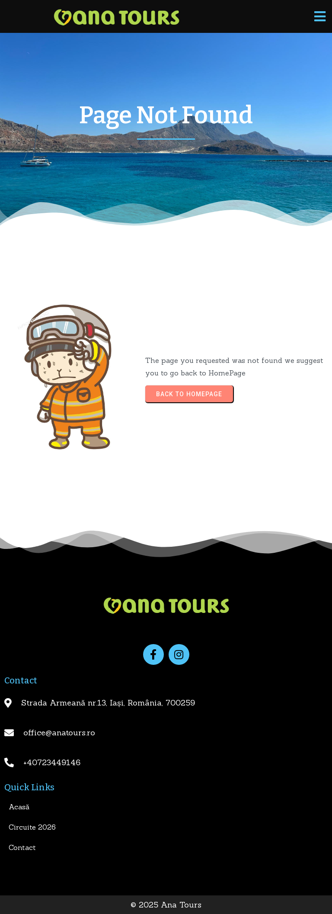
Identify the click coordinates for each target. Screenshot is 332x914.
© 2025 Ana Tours (166, 905)
